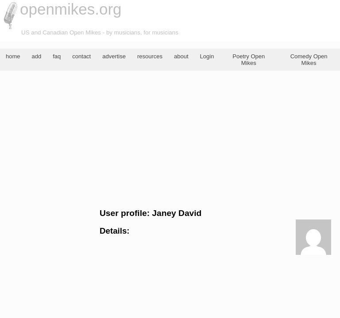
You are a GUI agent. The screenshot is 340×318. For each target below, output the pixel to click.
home (13, 56)
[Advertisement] (170, 139)
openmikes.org (71, 9)
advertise (114, 56)
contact (81, 56)
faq (57, 56)
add (37, 56)
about (181, 56)
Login (207, 56)
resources (149, 56)
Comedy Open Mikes (309, 59)
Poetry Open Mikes (248, 59)
